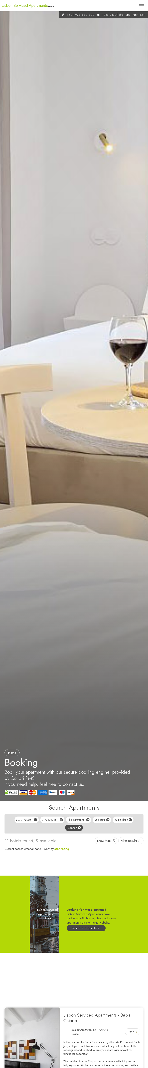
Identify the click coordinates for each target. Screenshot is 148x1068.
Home (12, 753)
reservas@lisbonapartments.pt (120, 14)
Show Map (104, 841)
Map (131, 1032)
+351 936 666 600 (77, 14)
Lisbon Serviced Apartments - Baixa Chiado (97, 1018)
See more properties (84, 928)
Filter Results (129, 841)
